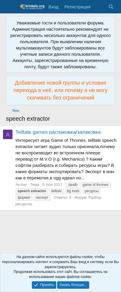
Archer (21, 184)
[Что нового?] (99, 6)
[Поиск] (111, 6)
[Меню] (11, 7)
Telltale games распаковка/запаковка (58, 132)
